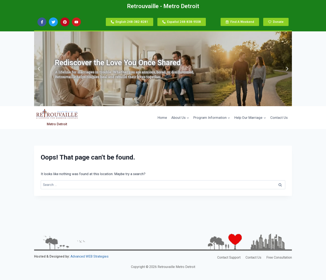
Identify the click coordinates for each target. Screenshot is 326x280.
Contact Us (279, 117)
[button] (38, 68)
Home (162, 117)
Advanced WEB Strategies (89, 256)
